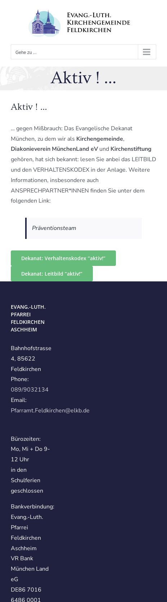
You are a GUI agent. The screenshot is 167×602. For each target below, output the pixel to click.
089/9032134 (30, 390)
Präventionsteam (54, 228)
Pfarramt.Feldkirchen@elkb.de (50, 411)
